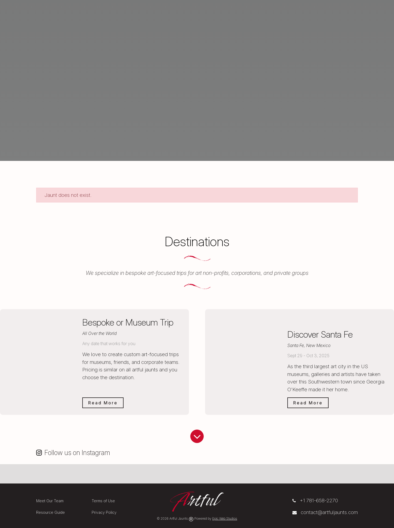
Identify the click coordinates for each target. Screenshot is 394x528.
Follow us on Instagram (77, 453)
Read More (103, 402)
